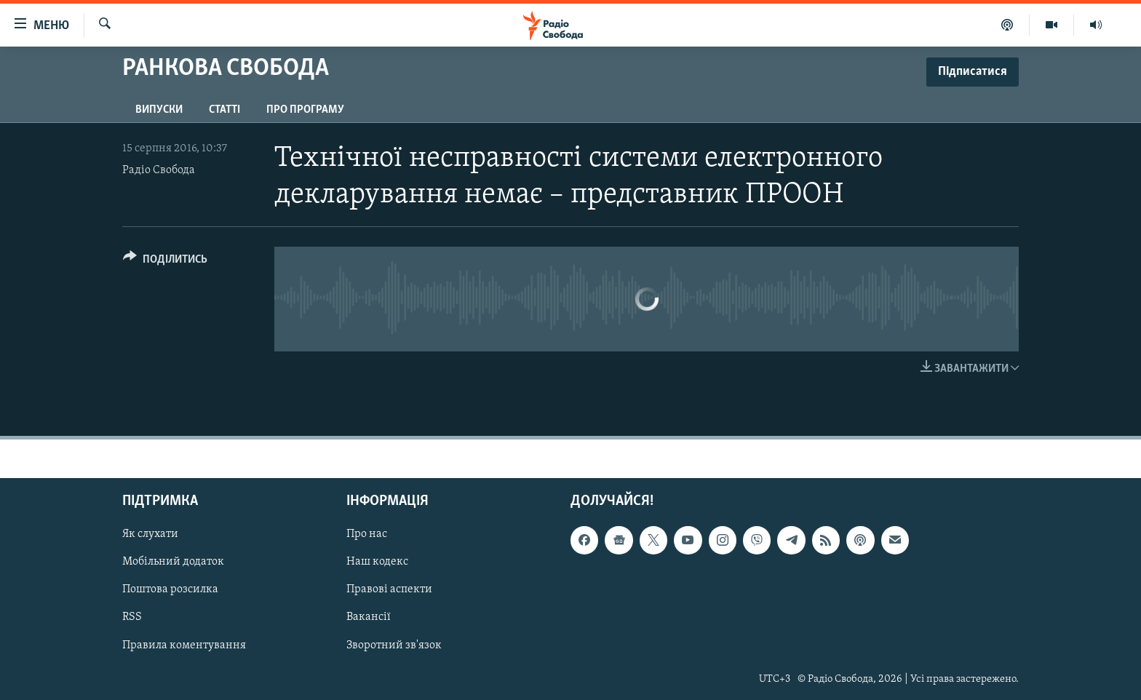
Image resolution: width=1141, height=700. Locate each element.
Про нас (366, 535)
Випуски (159, 110)
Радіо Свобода (158, 170)
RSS (132, 618)
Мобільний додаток (173, 562)
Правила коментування (184, 645)
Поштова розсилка (170, 590)
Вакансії (368, 618)
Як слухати (150, 535)
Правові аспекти (389, 590)
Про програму (305, 110)
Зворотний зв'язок (394, 645)
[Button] (165, 262)
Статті (224, 110)
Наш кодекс (377, 562)
